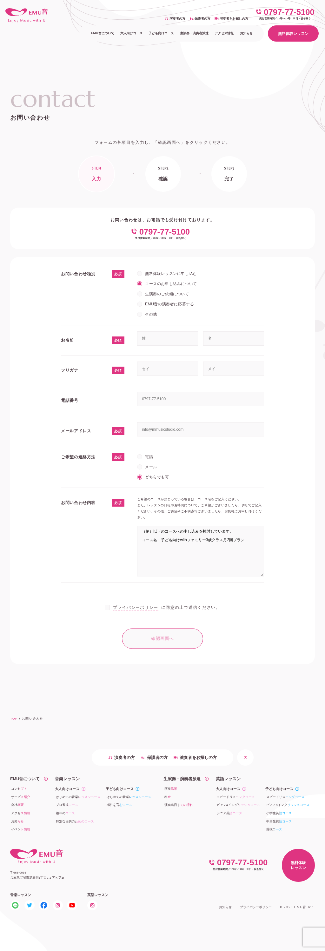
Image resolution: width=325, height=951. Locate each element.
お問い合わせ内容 (78, 502)
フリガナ (69, 370)
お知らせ (225, 907)
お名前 (67, 340)
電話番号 (69, 400)
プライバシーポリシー (135, 607)
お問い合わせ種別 (78, 273)
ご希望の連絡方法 (78, 457)
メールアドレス (76, 431)
